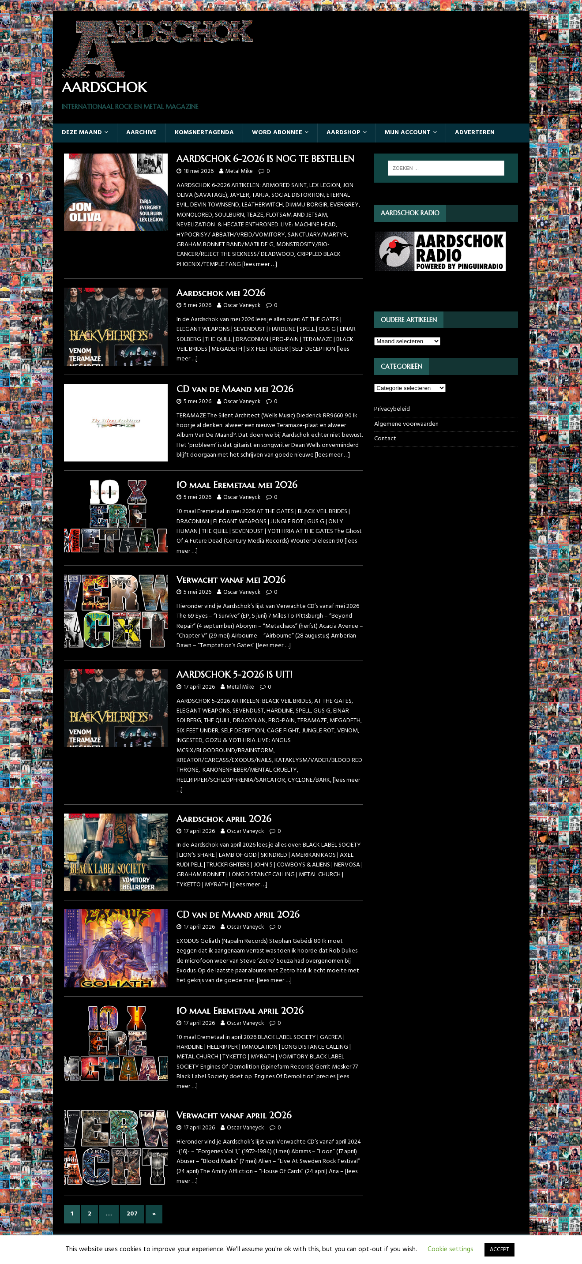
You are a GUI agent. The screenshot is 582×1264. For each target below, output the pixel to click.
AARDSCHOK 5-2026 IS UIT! (234, 674)
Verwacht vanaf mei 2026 (230, 579)
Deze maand (82, 133)
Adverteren (475, 133)
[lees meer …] (259, 264)
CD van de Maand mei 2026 (234, 389)
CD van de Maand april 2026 (237, 914)
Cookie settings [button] (450, 1249)
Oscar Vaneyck (241, 305)
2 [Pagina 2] (89, 1214)
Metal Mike (239, 171)
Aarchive (141, 133)
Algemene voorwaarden (406, 424)
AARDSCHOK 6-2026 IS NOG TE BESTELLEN (265, 159)
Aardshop (343, 133)
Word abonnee (277, 133)
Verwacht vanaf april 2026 (233, 1115)
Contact (385, 439)
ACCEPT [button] (499, 1249)
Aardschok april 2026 (223, 819)
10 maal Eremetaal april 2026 (239, 1010)
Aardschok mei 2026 (220, 293)
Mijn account (408, 133)
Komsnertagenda (204, 133)
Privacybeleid (392, 409)
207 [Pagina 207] (132, 1214)
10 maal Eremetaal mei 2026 (236, 485)
